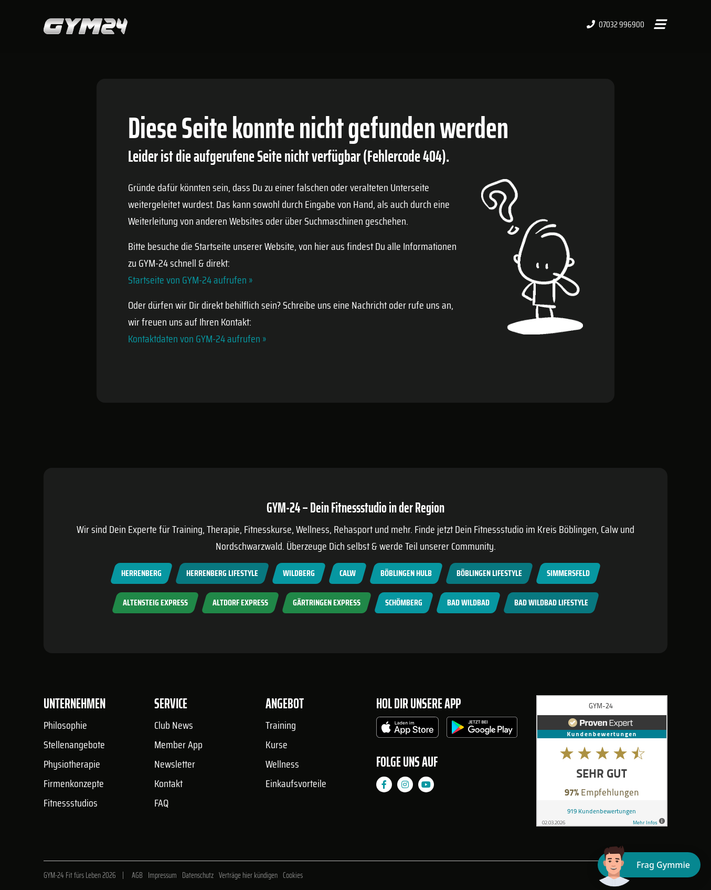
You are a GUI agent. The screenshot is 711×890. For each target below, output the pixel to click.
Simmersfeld (568, 573)
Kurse (277, 744)
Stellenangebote (74, 744)
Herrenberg (141, 573)
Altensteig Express (155, 602)
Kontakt (168, 783)
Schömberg (403, 602)
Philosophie (65, 725)
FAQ (161, 802)
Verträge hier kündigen (248, 875)
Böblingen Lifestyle (489, 573)
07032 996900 (615, 24)
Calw (347, 573)
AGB (137, 875)
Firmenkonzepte (74, 783)
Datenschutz (198, 875)
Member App (178, 744)
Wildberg (299, 573)
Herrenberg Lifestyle (222, 573)
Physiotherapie (72, 764)
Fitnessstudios (71, 802)
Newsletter (174, 764)
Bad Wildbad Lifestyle (551, 602)
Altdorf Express (240, 602)
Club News (173, 725)
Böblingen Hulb (406, 573)
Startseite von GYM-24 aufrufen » (190, 279)
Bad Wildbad (468, 602)
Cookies (293, 875)
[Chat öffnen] (649, 864)
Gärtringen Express (326, 602)
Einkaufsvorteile (296, 783)
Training (281, 725)
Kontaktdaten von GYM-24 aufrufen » (197, 338)
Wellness (282, 764)
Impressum (162, 875)
